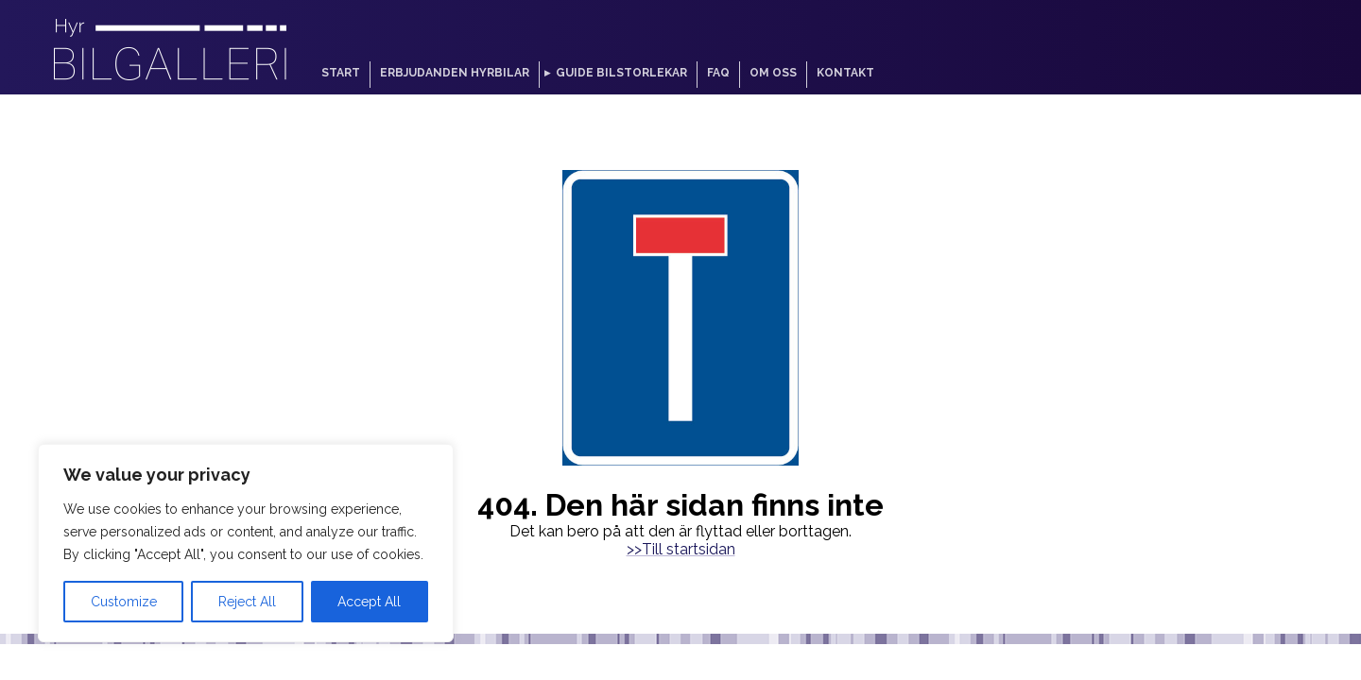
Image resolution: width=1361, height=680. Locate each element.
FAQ (718, 72)
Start (340, 72)
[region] (246, 543)
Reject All (247, 601)
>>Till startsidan (681, 549)
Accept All (369, 601)
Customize (124, 601)
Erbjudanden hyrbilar (454, 72)
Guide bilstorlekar (621, 72)
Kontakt (845, 72)
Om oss (773, 72)
